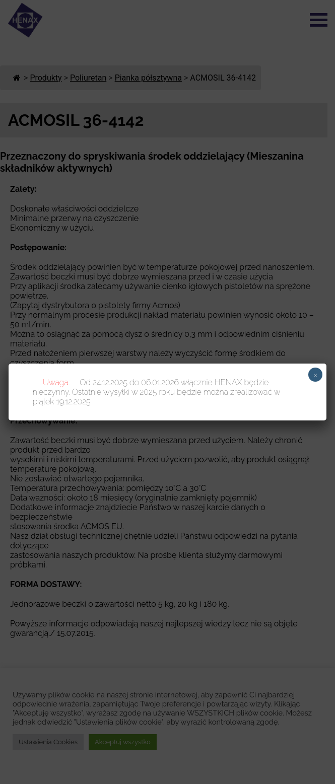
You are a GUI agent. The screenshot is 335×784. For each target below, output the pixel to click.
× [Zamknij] (315, 375)
